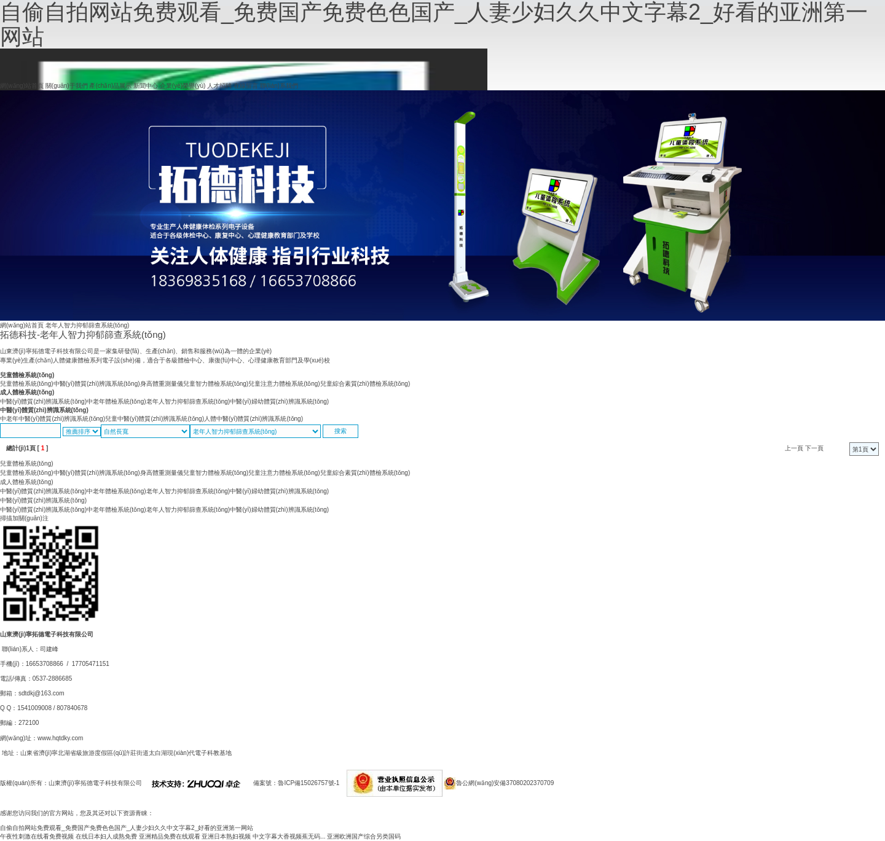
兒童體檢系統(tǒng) (27, 375)
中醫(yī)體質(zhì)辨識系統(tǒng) (96, 383)
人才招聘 (219, 85)
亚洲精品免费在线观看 (169, 836)
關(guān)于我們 (66, 85)
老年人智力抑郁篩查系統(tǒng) (188, 401)
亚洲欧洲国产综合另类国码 (364, 836)
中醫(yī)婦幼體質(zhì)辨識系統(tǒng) (279, 401)
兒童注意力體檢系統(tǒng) (284, 383)
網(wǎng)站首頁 (22, 85)
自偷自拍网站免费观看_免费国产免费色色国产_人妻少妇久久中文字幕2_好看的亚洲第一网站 (126, 827)
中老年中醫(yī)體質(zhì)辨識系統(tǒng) (52, 418)
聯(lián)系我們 (279, 85)
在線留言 (246, 85)
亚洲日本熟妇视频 (226, 836)
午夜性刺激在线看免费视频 (37, 836)
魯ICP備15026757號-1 (308, 783)
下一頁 (814, 448)
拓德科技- (83, 334)
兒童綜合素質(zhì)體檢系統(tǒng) (365, 383)
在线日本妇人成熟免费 (106, 836)
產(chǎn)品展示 (110, 85)
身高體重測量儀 (161, 383)
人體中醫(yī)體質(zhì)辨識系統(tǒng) (253, 418)
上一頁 (794, 448)
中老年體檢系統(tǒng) (116, 401)
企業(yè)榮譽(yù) (182, 85)
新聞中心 (145, 85)
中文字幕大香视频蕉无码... (289, 836)
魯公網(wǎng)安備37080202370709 (505, 783)
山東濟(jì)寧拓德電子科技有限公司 (95, 783)
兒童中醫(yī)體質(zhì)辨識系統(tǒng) (154, 418)
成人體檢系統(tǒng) (27, 392)
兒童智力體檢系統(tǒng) (216, 383)
